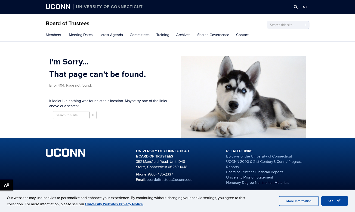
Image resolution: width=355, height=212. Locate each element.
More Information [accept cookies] (299, 201)
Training (162, 35)
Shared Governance (213, 35)
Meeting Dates (81, 35)
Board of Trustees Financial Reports (254, 172)
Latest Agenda (111, 35)
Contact (242, 35)
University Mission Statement (249, 177)
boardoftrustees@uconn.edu (169, 179)
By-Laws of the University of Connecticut (259, 156)
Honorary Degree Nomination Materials (257, 182)
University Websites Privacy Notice (114, 204)
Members (53, 35)
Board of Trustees (67, 23)
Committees (139, 35)
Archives (183, 35)
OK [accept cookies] (334, 201)
